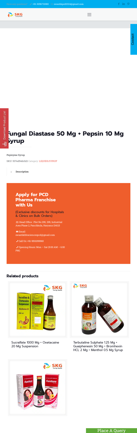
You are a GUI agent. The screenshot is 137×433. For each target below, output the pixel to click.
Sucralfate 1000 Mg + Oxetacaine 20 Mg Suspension (35, 344)
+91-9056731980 (41, 4)
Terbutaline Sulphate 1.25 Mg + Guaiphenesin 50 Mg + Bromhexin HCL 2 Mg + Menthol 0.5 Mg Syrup (98, 346)
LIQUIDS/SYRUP (48, 161)
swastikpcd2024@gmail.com (69, 4)
